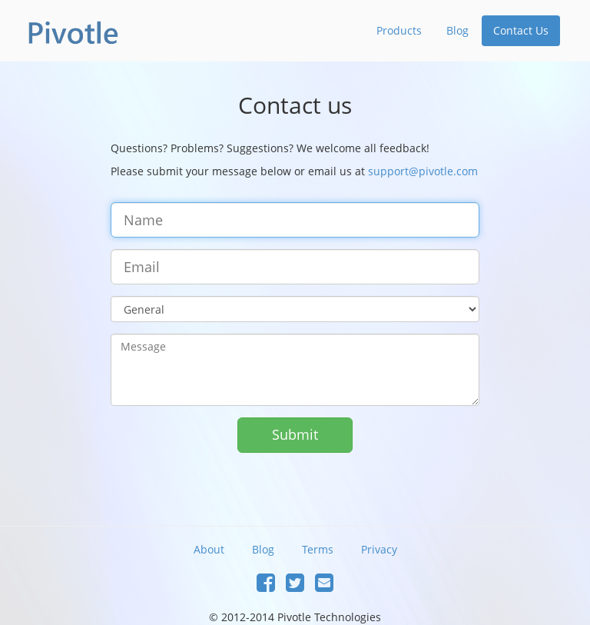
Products (399, 30)
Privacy (379, 549)
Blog (457, 30)
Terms (317, 549)
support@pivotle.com (423, 171)
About (209, 549)
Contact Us (521, 30)
